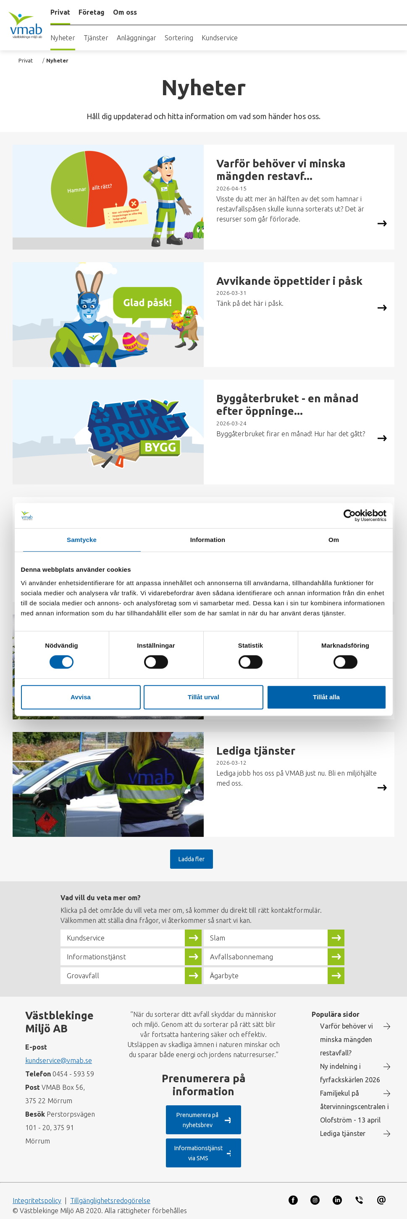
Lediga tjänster (342, 1133)
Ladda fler (194, 858)
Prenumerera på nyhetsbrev (196, 1119)
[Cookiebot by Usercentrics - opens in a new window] (349, 515)
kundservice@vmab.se (58, 1060)
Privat (25, 60)
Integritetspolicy (37, 1191)
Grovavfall (84, 975)
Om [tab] (333, 539)
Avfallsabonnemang (245, 956)
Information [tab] (208, 539)
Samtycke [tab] (82, 539)
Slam (219, 938)
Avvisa (81, 697)
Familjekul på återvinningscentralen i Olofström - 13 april (354, 1106)
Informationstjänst (100, 956)
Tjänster (96, 38)
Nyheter (62, 38)
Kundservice (220, 38)
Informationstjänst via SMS (195, 1148)
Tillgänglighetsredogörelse (110, 1191)
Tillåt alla (326, 697)
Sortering (179, 38)
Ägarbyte (226, 975)
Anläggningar (136, 38)
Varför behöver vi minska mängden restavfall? (346, 1039)
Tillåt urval (203, 697)
